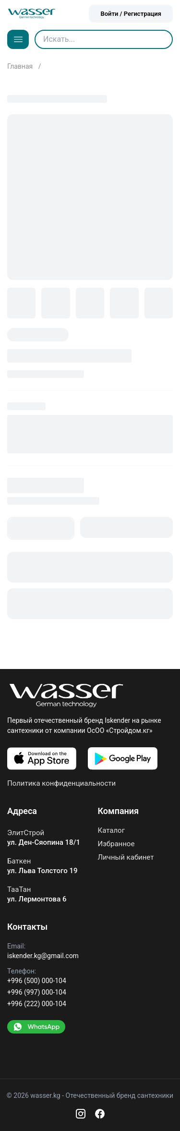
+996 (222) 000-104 (36, 1004)
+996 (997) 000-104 (36, 992)
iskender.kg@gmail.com (43, 956)
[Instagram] (80, 1113)
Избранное (116, 843)
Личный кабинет (126, 857)
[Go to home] (31, 14)
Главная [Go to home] (21, 66)
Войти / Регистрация (130, 13)
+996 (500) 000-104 (36, 981)
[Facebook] (100, 1113)
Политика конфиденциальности (61, 783)
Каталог (111, 830)
